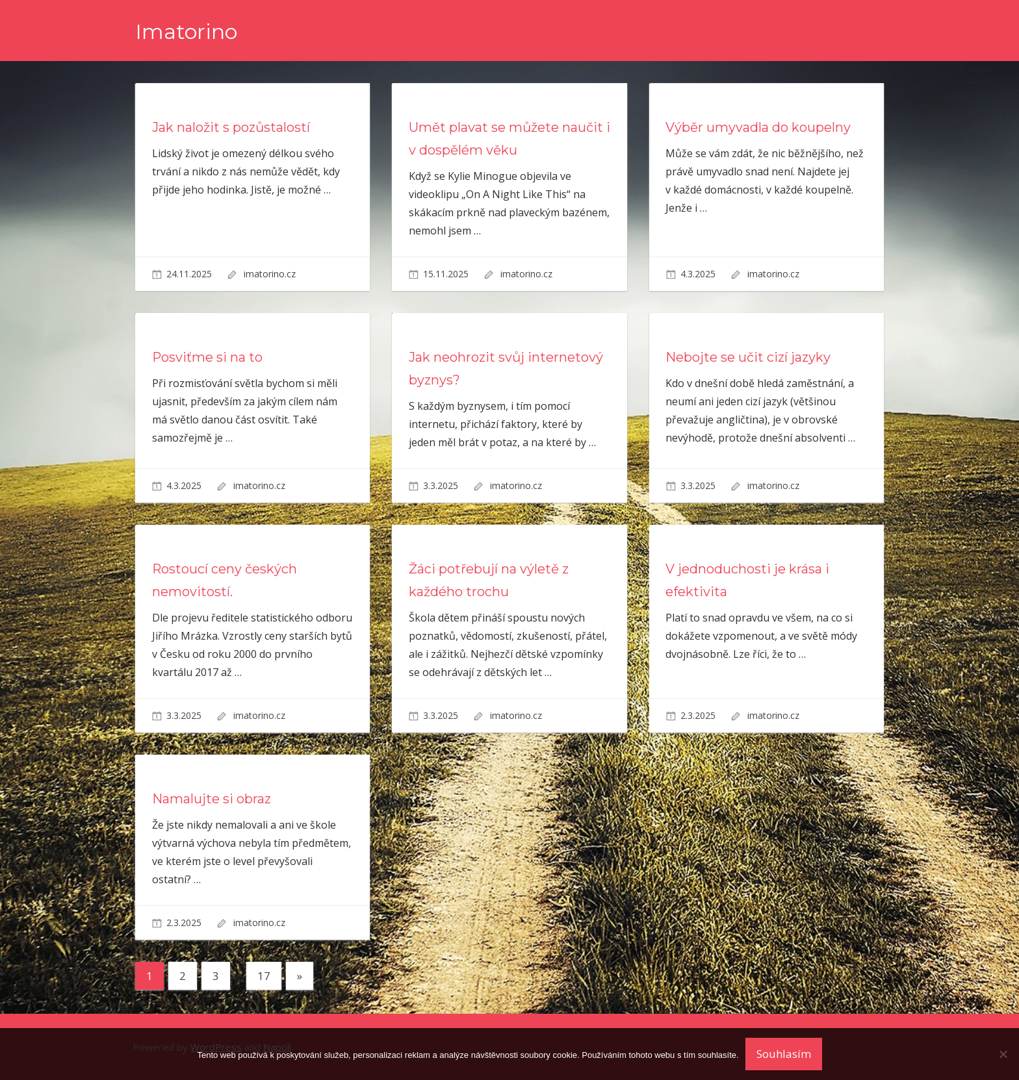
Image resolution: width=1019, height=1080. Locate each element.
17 (263, 975)
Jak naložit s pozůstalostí (231, 127)
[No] (1002, 1054)
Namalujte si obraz (211, 799)
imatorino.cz (270, 274)
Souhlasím (783, 1053)
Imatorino (186, 31)
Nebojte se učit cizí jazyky (748, 357)
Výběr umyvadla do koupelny (758, 127)
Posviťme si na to (207, 357)
